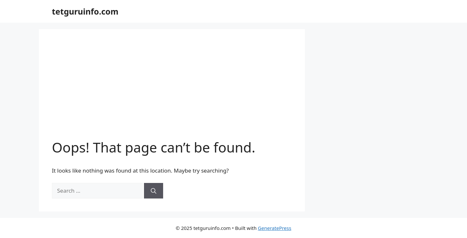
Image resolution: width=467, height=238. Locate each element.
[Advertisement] (172, 90)
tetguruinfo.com (85, 11)
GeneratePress (274, 228)
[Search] (153, 190)
